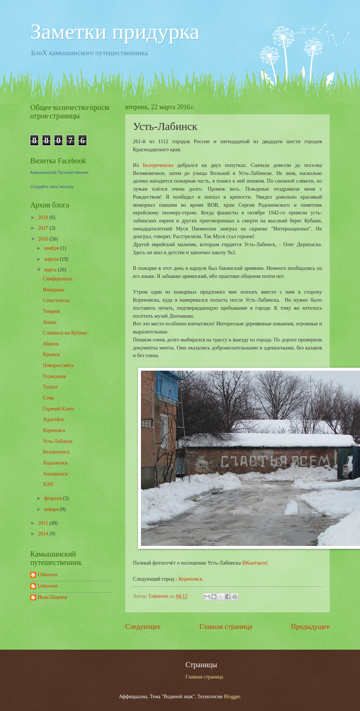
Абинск (51, 344)
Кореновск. (191, 579)
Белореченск (56, 452)
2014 (43, 533)
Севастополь (56, 300)
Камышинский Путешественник (59, 172)
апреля (52, 259)
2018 (43, 217)
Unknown (47, 574)
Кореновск (54, 430)
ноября (52, 248)
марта (51, 269)
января (52, 509)
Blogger (232, 696)
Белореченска (158, 165)
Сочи (48, 398)
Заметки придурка (114, 31)
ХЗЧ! (48, 484)
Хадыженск (55, 463)
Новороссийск (58, 365)
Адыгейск (53, 419)
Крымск (51, 354)
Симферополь (57, 279)
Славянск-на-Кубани (65, 333)
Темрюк (51, 311)
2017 (43, 228)
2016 (43, 239)
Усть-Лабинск (57, 441)
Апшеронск (55, 474)
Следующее (143, 626)
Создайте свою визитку (52, 186)
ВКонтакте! (255, 563)
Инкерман (53, 290)
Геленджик (54, 376)
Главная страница (225, 626)
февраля (53, 498)
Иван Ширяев (52, 597)
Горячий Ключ (58, 409)
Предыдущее (310, 626)
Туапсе (50, 387)
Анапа (49, 322)
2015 (43, 523)
